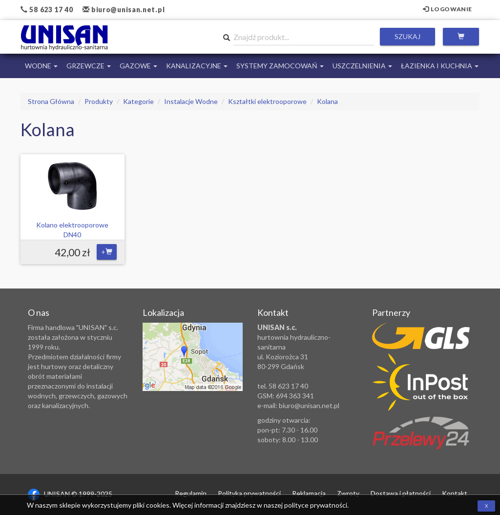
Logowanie (447, 9)
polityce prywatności (315, 505)
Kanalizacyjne (197, 66)
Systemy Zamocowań (280, 66)
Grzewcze (88, 66)
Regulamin (191, 493)
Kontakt (454, 493)
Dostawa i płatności (401, 493)
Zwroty (348, 493)
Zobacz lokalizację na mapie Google (193, 357)
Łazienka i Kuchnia (440, 66)
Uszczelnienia (362, 66)
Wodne (41, 66)
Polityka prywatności (249, 493)
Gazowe (138, 66)
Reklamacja (309, 493)
